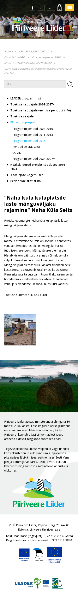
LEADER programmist (25, 98)
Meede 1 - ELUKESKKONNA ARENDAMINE (28, 63)
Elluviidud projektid (15, 57)
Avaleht (8, 51)
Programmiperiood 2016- (46, 57)
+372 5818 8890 (61, 540)
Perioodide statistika (26, 147)
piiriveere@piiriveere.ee (45, 529)
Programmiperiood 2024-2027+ (33, 159)
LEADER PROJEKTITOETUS (34, 51)
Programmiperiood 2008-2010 (32, 129)
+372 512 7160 (53, 536)
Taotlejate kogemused (26, 175)
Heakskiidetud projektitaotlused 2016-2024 (38, 167)
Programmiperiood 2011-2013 (32, 135)
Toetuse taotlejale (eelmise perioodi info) (40, 110)
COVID (16, 153)
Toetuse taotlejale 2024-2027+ (32, 104)
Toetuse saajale (22, 116)
